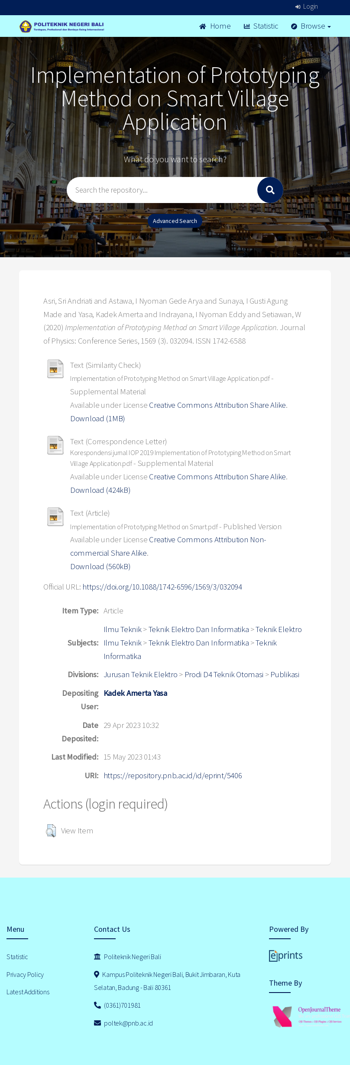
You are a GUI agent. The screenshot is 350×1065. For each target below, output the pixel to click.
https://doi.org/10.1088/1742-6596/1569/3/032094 (162, 587)
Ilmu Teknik (123, 629)
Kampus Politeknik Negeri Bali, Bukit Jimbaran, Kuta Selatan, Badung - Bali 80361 (167, 981)
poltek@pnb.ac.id (123, 1023)
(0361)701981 (117, 1005)
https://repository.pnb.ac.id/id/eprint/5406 (173, 775)
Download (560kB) (100, 566)
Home (214, 26)
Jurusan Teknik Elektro (141, 674)
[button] (51, 830)
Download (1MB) (97, 418)
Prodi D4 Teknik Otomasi (224, 674)
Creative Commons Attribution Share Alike (217, 405)
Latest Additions (27, 991)
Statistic (261, 26)
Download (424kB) (100, 490)
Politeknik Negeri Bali (127, 956)
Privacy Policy (25, 974)
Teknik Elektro (278, 629)
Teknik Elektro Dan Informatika (199, 629)
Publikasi (284, 674)
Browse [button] (311, 26)
